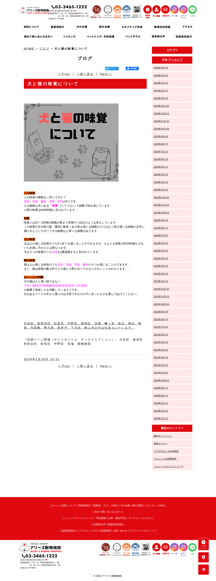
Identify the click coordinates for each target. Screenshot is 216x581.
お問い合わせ (120, 530)
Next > (106, 74)
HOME (29, 48)
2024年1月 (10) (161, 106)
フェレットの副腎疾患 (165, 458)
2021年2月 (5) (161, 365)
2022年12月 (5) (161, 197)
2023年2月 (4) (161, 182)
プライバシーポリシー (142, 530)
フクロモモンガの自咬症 (166, 451)
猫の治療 (137, 505)
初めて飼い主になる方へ (108, 511)
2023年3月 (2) (161, 174)
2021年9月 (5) (161, 311)
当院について (69, 505)
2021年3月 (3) (161, 357)
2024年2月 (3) (161, 98)
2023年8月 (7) (161, 144)
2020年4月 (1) (161, 403)
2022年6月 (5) (161, 243)
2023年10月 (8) (161, 128)
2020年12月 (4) (161, 380)
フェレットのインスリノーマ (168, 466)
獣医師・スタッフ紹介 (105, 505)
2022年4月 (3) (161, 258)
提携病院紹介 (69, 530)
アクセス (84, 530)
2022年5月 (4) (161, 250)
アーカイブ (175, 59)
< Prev (64, 74)
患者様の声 (99, 524)
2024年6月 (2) (161, 75)
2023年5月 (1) (161, 167)
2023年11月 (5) (161, 121)
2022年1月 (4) (161, 281)
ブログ (44, 48)
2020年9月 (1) (161, 388)
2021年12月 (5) (161, 289)
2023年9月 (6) (161, 136)
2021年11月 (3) (161, 296)
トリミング (70, 518)
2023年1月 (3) (161, 189)
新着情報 (105, 530)
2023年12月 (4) (161, 113)
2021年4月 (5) (161, 350)
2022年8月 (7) (161, 228)
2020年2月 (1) (161, 418)
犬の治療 (125, 505)
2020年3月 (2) (161, 411)
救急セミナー (160, 443)
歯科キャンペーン (163, 436)
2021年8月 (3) (161, 319)
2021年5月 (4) (161, 342)
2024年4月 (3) (161, 83)
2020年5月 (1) (161, 395)
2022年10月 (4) (161, 212)
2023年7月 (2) (161, 151)
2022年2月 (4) (161, 273)
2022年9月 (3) (161, 220)
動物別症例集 (115, 524)
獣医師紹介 (85, 505)
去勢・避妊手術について (121, 518)
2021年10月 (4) (161, 304)
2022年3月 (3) (161, 266)
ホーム (55, 505)
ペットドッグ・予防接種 (92, 518)
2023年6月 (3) (161, 159)
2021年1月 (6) (161, 372)
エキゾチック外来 (154, 505)
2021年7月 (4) (161, 327)
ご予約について (203, 544)
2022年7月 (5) (161, 235)
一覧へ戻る (85, 74)
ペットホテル (144, 518)
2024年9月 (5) (161, 67)
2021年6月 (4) (161, 334)
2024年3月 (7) (161, 90)
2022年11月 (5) (161, 205)
